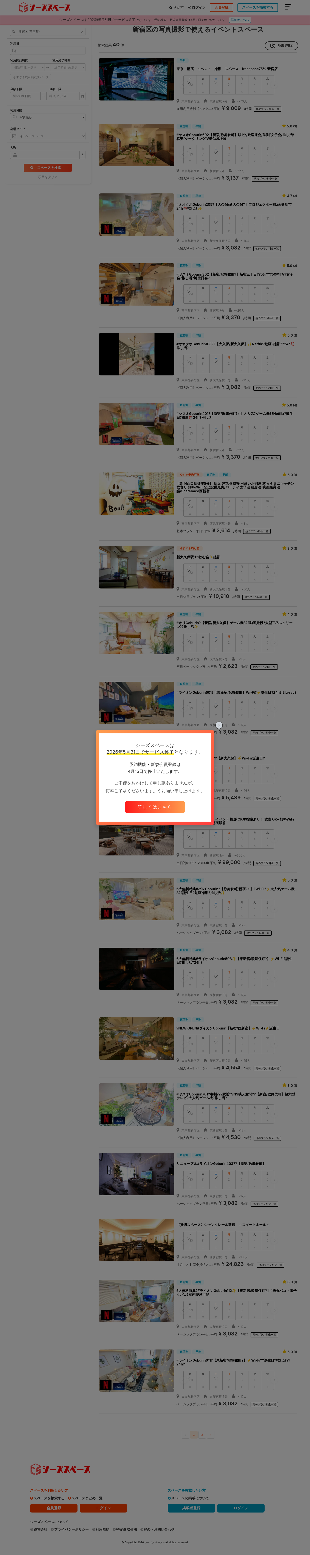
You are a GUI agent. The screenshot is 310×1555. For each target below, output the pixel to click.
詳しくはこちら (155, 807)
